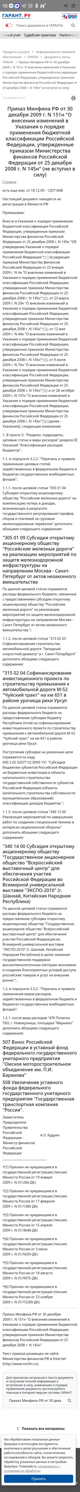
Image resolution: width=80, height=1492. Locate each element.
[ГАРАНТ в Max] (17, 6)
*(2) (45, 298)
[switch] (8, 25)
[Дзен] (11, 6)
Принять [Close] (39, 1478)
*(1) (46, 257)
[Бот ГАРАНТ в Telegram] (30, 5)
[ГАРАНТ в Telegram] (23, 5)
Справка (9, 182)
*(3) (45, 329)
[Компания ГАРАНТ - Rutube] (43, 5)
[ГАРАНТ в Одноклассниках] (36, 5)
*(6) (45, 421)
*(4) (45, 359)
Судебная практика (40, 35)
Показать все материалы (40, 1428)
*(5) (45, 390)
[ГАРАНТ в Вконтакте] (5, 5)
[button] (65, 6)
